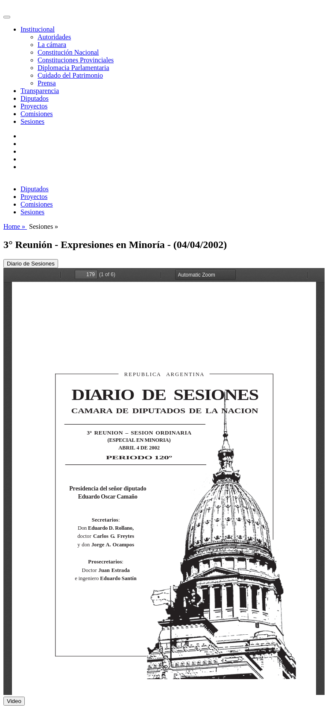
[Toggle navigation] (6, 17)
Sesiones (32, 121)
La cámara (52, 44)
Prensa (47, 83)
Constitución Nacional (68, 52)
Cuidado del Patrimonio (70, 75)
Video (14, 701)
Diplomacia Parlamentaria (73, 67)
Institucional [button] (37, 29)
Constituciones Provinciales (76, 60)
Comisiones (36, 113)
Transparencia (39, 90)
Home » (15, 226)
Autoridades (54, 37)
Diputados (34, 98)
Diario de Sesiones (31, 263)
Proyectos (33, 106)
